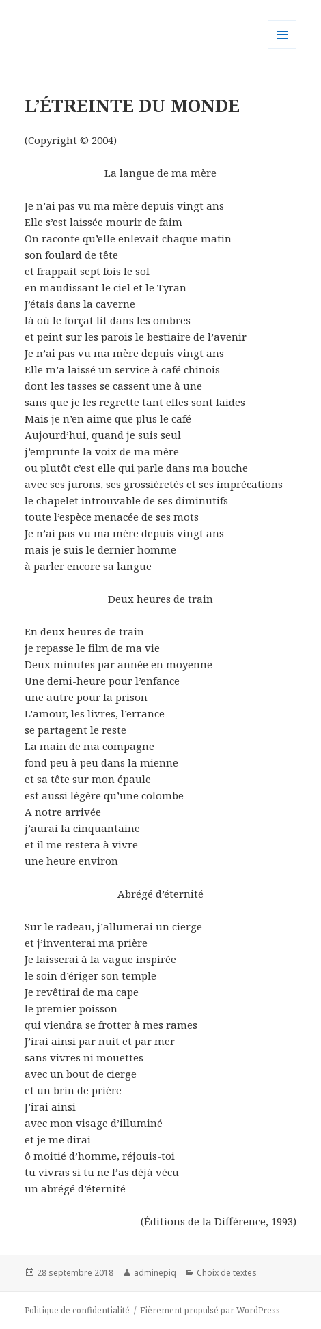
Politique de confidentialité (77, 1310)
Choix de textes (227, 1272)
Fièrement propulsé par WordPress (210, 1310)
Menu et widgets (282, 48)
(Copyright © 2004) (71, 140)
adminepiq (155, 1272)
